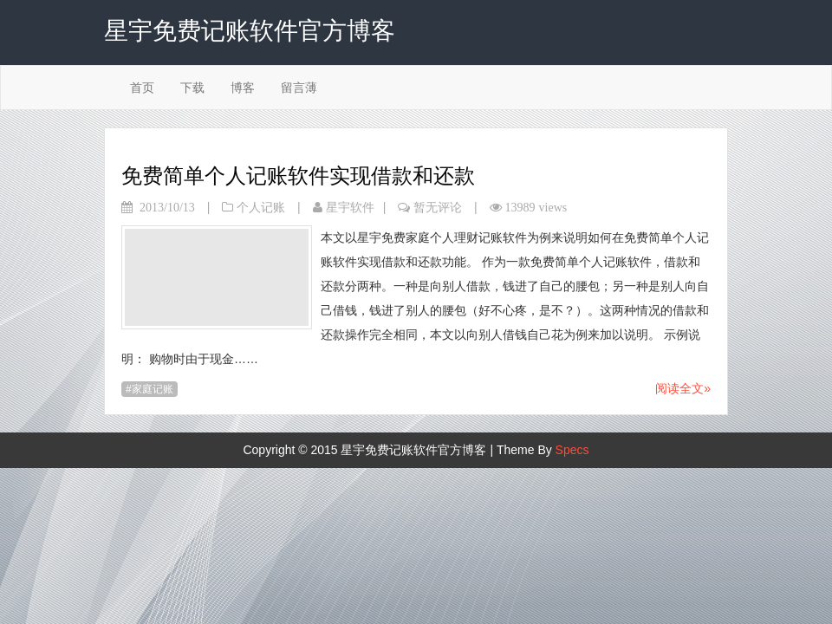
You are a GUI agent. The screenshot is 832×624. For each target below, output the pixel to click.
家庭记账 (152, 389)
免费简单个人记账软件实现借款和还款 (298, 175)
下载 (192, 87)
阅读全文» (683, 388)
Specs (572, 450)
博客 (243, 87)
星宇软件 (350, 207)
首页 (142, 87)
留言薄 (299, 87)
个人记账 (261, 207)
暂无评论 (437, 207)
